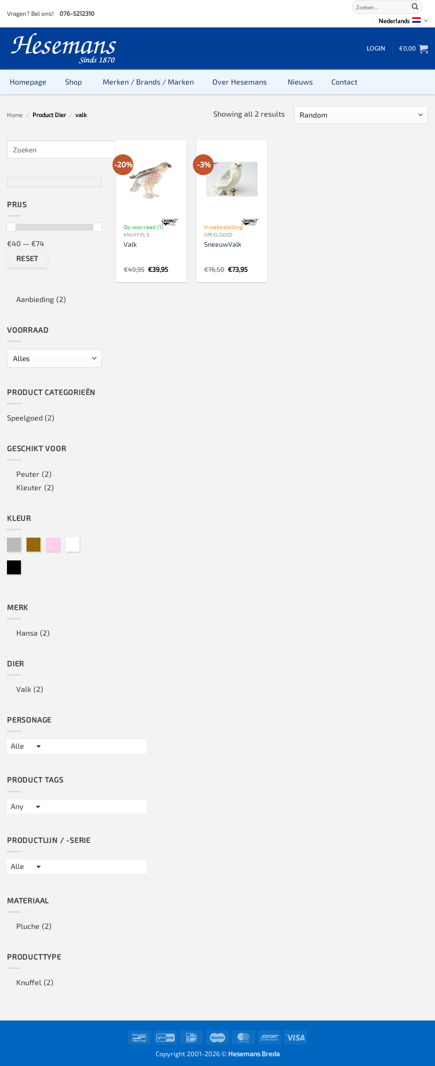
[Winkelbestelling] (361, 115)
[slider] (11, 227)
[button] (376, 48)
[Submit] (415, 7)
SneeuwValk (222, 244)
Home (15, 114)
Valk (130, 244)
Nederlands (403, 20)
